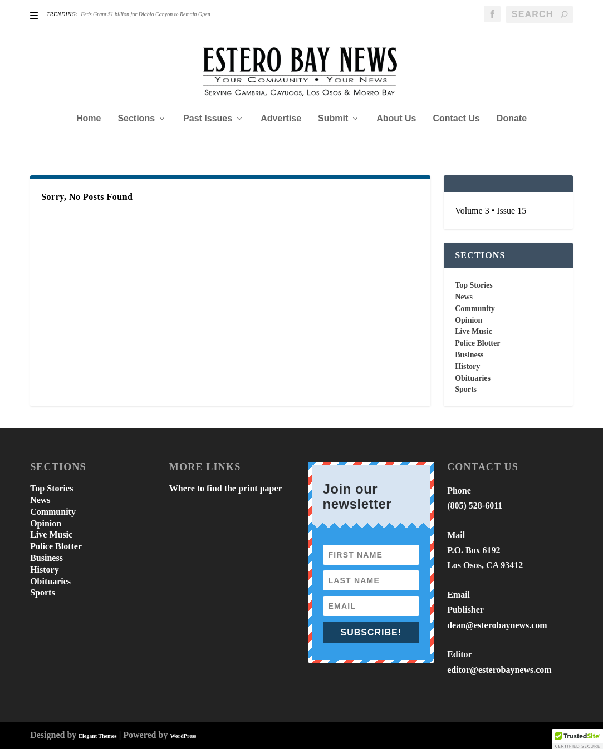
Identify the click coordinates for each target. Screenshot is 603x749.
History (467, 366)
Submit (333, 118)
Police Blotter (477, 343)
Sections (136, 118)
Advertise (281, 118)
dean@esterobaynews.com (497, 625)
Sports (466, 389)
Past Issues (207, 118)
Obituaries (473, 378)
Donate (512, 118)
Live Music (473, 331)
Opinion (468, 320)
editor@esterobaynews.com (499, 669)
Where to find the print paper (225, 488)
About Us (396, 118)
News (464, 297)
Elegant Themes (97, 736)
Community (475, 308)
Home (88, 118)
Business (469, 355)
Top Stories (474, 285)
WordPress (183, 736)
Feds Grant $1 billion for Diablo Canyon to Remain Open (145, 14)
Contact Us (456, 118)
